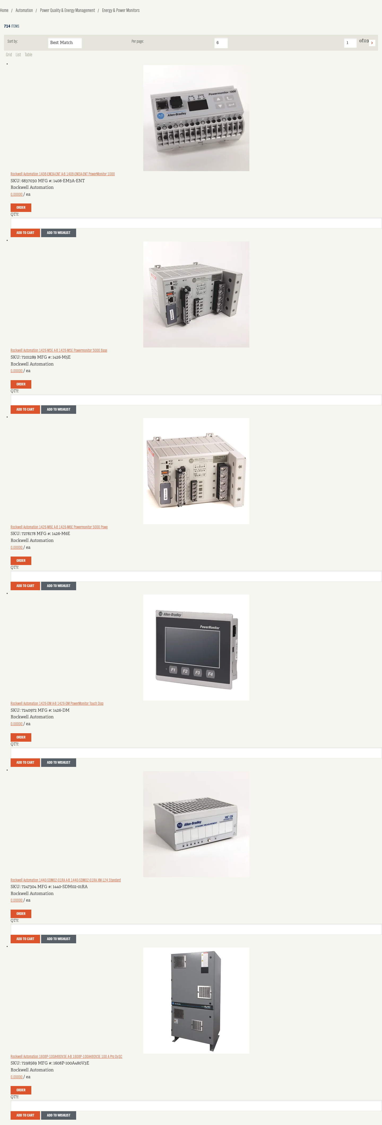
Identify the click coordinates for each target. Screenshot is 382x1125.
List (18, 55)
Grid (9, 55)
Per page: (138, 42)
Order (20, 208)
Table (28, 55)
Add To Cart (25, 233)
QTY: (15, 214)
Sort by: (12, 42)
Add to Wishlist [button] (58, 233)
